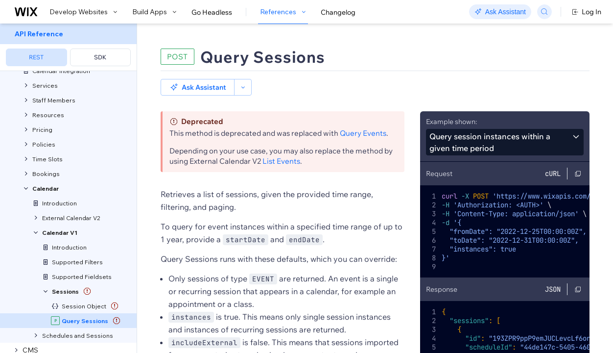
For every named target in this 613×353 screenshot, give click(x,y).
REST (36, 57)
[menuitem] (68, 47)
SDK (100, 57)
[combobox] (505, 142)
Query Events (363, 133)
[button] (197, 87)
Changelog (338, 12)
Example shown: (451, 121)
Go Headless (211, 12)
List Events (281, 161)
